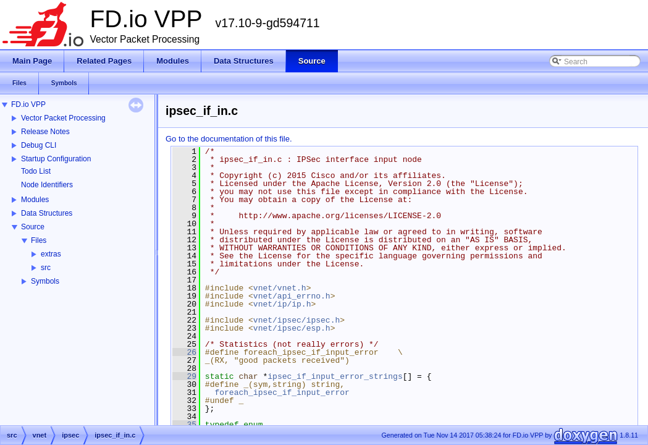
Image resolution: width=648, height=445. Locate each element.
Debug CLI (38, 145)
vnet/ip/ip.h (282, 304)
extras (51, 254)
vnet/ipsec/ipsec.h (296, 320)
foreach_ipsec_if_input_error (281, 392)
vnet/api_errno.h (291, 296)
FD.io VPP (28, 104)
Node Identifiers (47, 184)
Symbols (45, 281)
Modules (35, 199)
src (46, 267)
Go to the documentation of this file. (229, 138)
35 (184, 424)
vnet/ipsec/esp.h (291, 328)
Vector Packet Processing (63, 118)
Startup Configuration (56, 159)
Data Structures (46, 213)
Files (38, 240)
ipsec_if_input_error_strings (334, 376)
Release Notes (45, 131)
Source (32, 226)
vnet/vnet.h (279, 288)
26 (184, 352)
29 (184, 376)
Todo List (36, 171)
